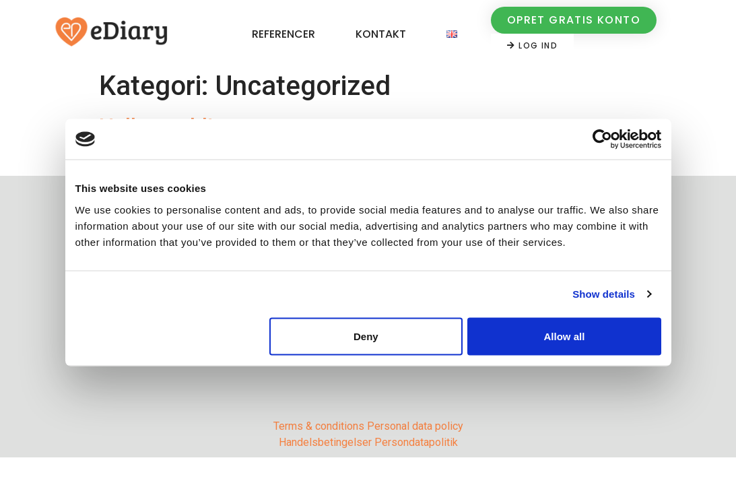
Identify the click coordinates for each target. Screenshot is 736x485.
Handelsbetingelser (325, 442)
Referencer (283, 34)
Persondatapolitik (416, 442)
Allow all (564, 336)
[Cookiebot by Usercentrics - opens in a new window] (602, 139)
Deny (366, 336)
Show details (603, 294)
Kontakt (381, 34)
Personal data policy (415, 426)
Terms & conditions (318, 426)
